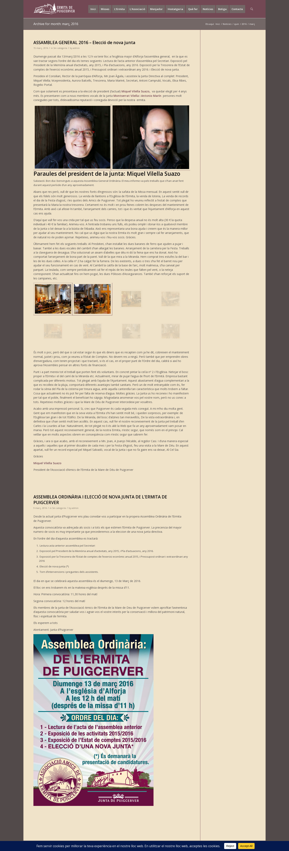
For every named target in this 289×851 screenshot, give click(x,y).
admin (76, 48)
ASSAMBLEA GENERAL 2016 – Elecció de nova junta (84, 42)
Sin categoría (60, 48)
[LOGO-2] (54, 9)
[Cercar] (252, 9)
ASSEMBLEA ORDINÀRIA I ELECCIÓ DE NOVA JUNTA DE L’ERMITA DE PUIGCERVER (100, 499)
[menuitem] (93, 9)
